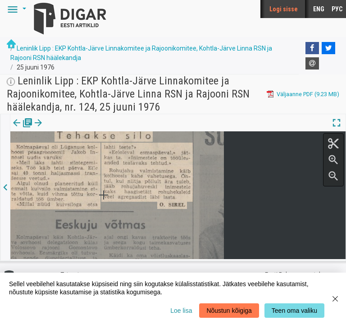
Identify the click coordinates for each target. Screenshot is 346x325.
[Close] (335, 299)
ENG (318, 9)
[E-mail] (312, 63)
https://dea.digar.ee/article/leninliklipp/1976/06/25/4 (78, 154)
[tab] (23, 129)
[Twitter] (328, 48)
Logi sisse (283, 9)
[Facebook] (312, 48)
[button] (15, 9)
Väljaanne (23, 129)
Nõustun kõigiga (228, 310)
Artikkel (63, 129)
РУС (337, 9)
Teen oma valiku (294, 310)
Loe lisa (181, 310)
